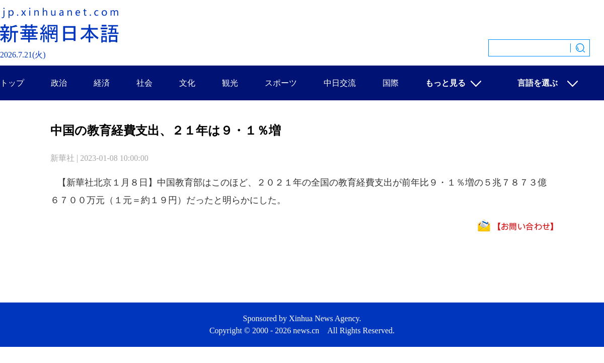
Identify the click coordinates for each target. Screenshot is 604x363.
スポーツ (281, 83)
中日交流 (340, 83)
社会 (144, 83)
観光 (230, 83)
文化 (187, 83)
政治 (59, 83)
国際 (391, 83)
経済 (102, 83)
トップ (12, 83)
